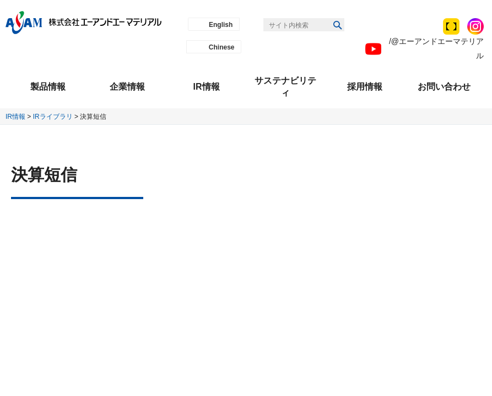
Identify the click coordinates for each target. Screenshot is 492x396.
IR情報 (15, 116)
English (221, 25)
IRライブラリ (53, 116)
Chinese (222, 47)
